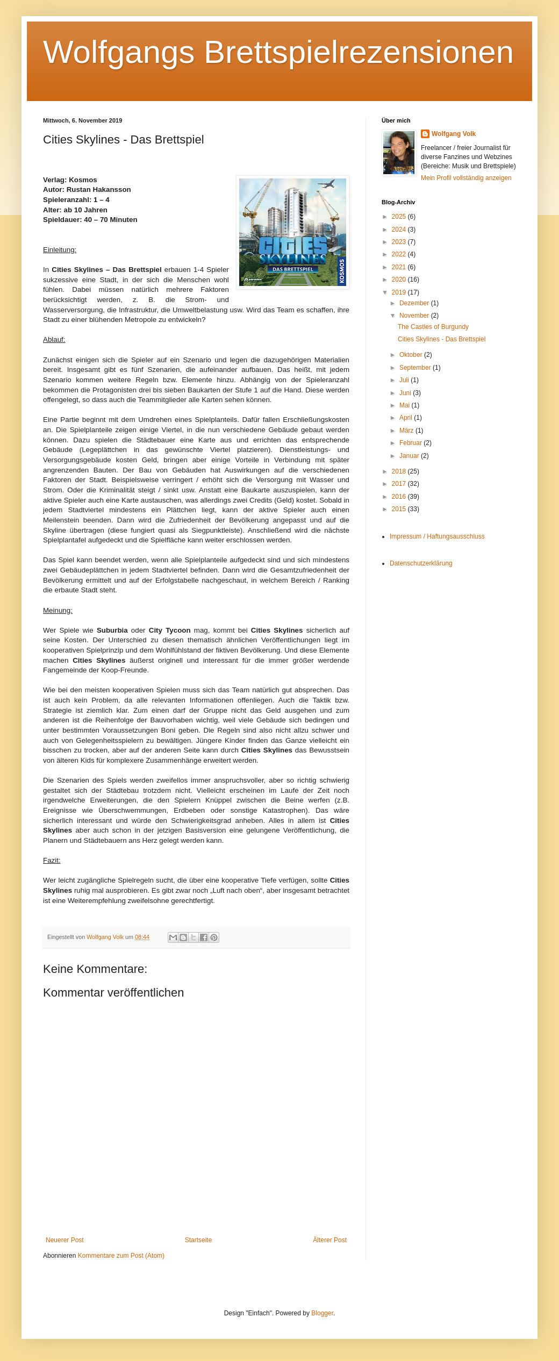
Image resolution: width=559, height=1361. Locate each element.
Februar (411, 443)
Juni (406, 393)
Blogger (322, 1313)
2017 (400, 484)
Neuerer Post (65, 1240)
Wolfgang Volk (454, 134)
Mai (405, 405)
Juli (405, 380)
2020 (400, 279)
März (407, 430)
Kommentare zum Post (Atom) (121, 1255)
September (416, 367)
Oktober (411, 355)
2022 (400, 254)
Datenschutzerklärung (421, 563)
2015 (400, 509)
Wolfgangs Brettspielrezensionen (278, 52)
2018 (400, 471)
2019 (400, 292)
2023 (400, 242)
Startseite (198, 1240)
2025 (400, 216)
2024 (400, 229)
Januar (410, 456)
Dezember (415, 303)
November (415, 315)
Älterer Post (330, 1240)
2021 (400, 267)
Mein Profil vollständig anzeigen (466, 178)
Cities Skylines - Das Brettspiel (441, 339)
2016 (400, 496)
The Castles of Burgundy (433, 327)
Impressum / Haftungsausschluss (437, 536)
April (406, 417)
